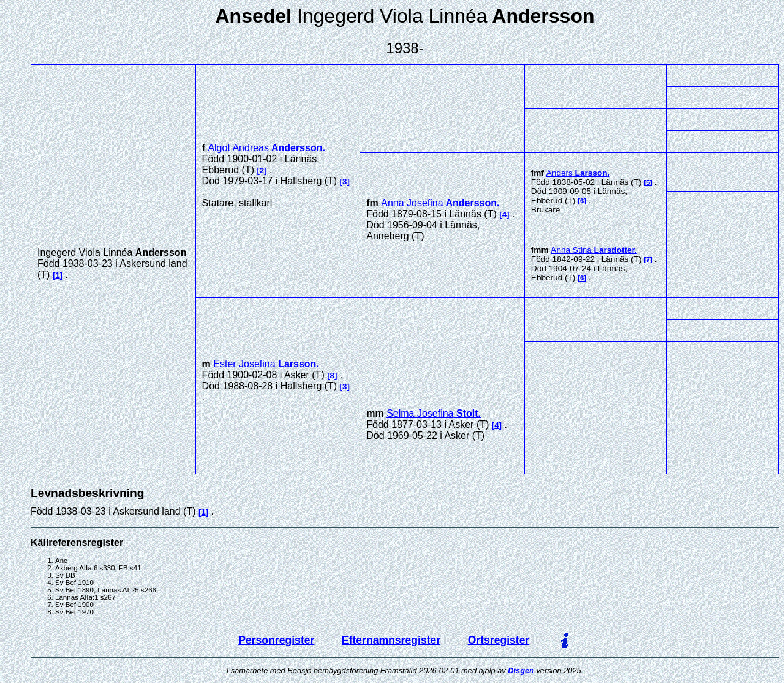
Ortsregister (499, 640)
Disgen (521, 670)
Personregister (276, 640)
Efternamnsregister (391, 640)
